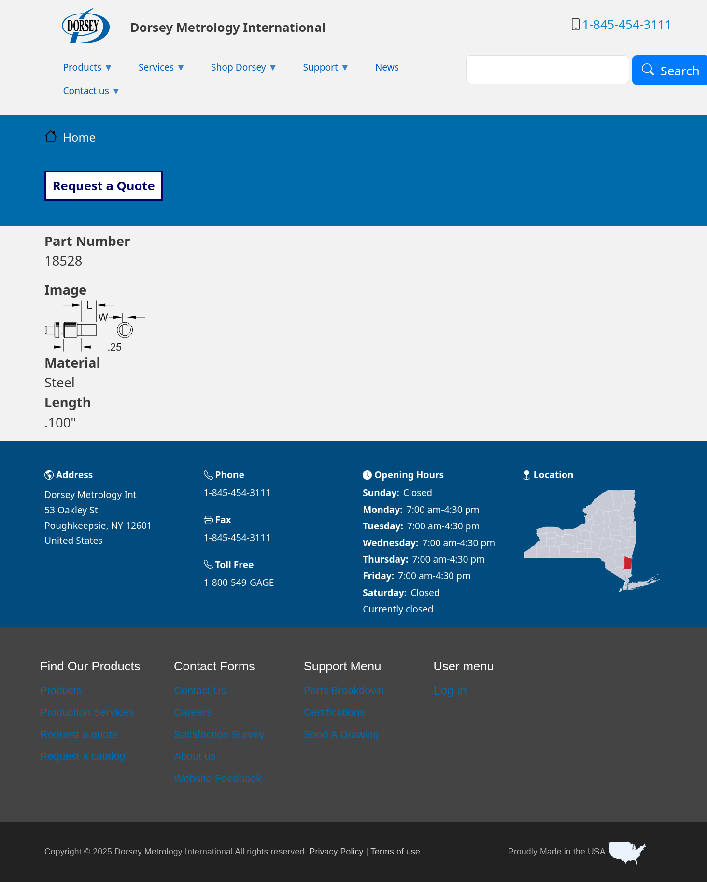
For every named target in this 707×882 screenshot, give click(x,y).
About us (195, 756)
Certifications (334, 712)
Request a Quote (104, 185)
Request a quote (79, 734)
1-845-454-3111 (627, 24)
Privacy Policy (337, 851)
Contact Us (200, 690)
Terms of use (395, 851)
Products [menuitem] (78, 69)
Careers (193, 712)
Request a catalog (83, 756)
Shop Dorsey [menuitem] (235, 69)
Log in (450, 690)
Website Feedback (217, 778)
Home (79, 137)
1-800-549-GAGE (239, 582)
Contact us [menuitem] (82, 93)
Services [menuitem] (153, 69)
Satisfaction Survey (219, 734)
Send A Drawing (341, 734)
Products (61, 690)
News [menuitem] (387, 66)
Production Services (87, 712)
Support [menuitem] (317, 69)
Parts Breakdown (344, 690)
